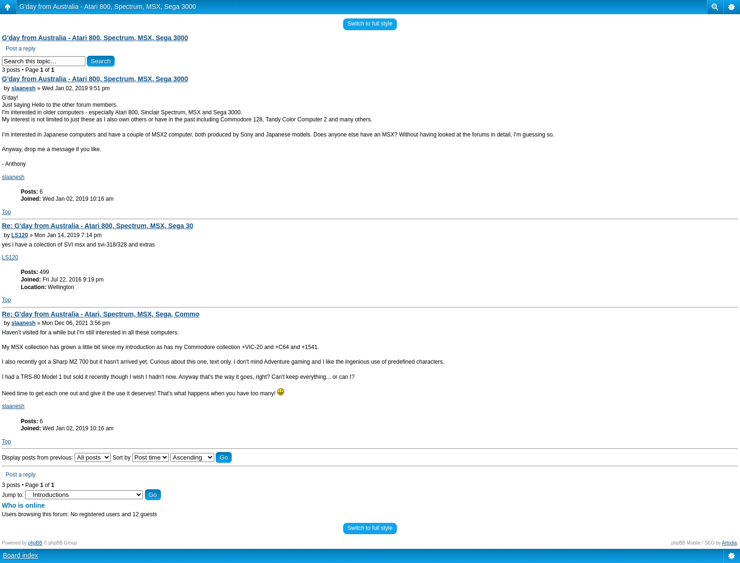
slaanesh (23, 88)
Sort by (140, 457)
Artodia (729, 543)
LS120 (19, 235)
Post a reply (20, 48)
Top (6, 212)
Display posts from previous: (56, 457)
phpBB (35, 543)
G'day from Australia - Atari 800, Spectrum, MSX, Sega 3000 (107, 6)
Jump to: (13, 495)
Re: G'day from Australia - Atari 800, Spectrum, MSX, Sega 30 (97, 226)
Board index (20, 555)
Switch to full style (369, 23)
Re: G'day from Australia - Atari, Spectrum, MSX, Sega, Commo (101, 314)
